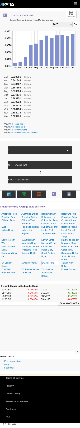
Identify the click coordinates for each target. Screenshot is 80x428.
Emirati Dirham (68, 269)
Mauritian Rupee (29, 243)
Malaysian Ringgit (70, 240)
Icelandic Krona (69, 227)
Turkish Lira (47, 269)
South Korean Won (8, 241)
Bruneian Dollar (29, 217)
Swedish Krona (28, 262)
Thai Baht (6, 269)
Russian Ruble (28, 253)
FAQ (6, 364)
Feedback (9, 367)
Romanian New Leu (9, 255)
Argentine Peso (9, 214)
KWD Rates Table (17, 127)
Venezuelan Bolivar (47, 274)
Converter (71, 16)
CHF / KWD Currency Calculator (23, 133)
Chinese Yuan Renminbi (28, 222)
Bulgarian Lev (48, 217)
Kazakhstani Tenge (67, 235)
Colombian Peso (49, 220)
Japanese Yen (48, 233)
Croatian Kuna (68, 220)
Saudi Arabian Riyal (48, 255)
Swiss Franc (48, 262)
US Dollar (26, 272)
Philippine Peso (29, 249)
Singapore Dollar (69, 253)
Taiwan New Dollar (67, 264)
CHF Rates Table (17, 124)
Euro (4, 227)
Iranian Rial (47, 230)
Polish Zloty (47, 249)
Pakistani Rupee (69, 246)
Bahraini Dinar (48, 214)
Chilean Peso (8, 220)
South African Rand (68, 258)
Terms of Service (15, 378)
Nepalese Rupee (69, 243)
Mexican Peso (48, 243)
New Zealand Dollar (8, 248)
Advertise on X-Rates (17, 401)
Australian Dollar (29, 214)
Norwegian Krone (30, 246)
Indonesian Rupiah (26, 232)
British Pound (8, 272)
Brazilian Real (8, 217)
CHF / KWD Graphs (18, 130)
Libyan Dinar (47, 240)
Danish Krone (68, 223)
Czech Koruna (48, 223)
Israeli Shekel (68, 230)
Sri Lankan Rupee (7, 264)
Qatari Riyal (67, 249)
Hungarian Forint (49, 227)
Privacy (10, 385)
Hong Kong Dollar (30, 227)
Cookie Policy (13, 393)
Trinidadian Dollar (30, 269)
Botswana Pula (68, 214)
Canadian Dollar (69, 217)
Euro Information (12, 361)
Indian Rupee (8, 230)
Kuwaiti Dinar (28, 240)
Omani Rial (47, 246)
